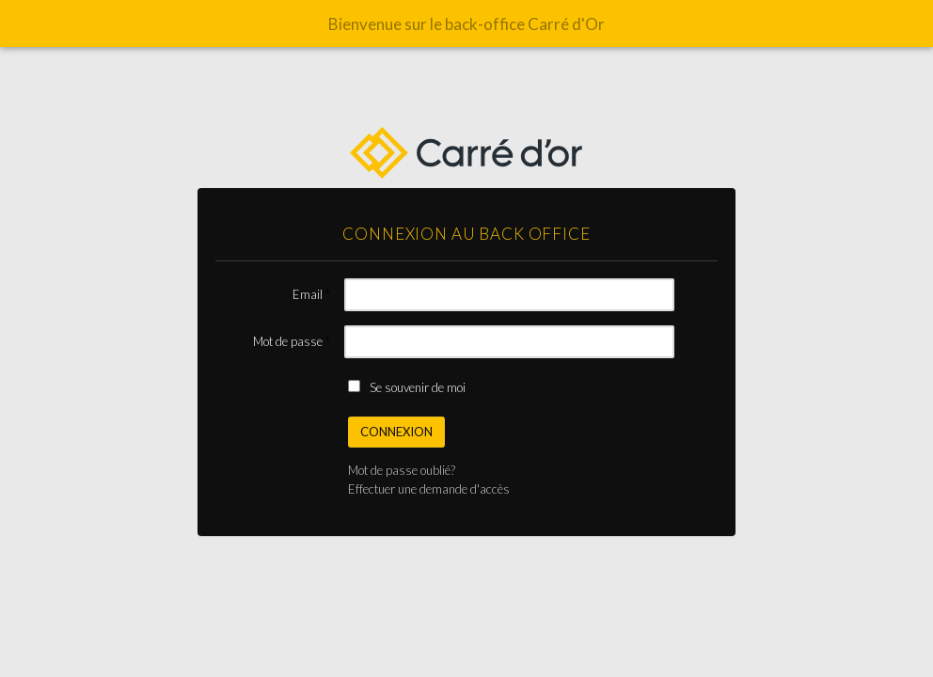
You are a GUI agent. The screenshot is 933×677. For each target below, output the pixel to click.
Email (308, 294)
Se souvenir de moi (418, 387)
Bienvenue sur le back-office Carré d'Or (466, 24)
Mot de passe (288, 341)
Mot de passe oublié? (401, 470)
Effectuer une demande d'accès (429, 488)
